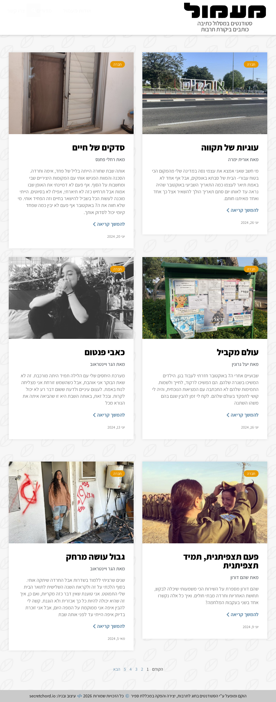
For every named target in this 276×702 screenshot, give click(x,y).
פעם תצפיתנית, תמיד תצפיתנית (221, 561)
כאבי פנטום (105, 352)
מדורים (44, 10)
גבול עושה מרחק (95, 556)
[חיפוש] (33, 22)
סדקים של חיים (98, 147)
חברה (251, 64)
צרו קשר (16, 10)
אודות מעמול (77, 10)
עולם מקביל (238, 352)
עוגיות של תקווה (230, 147)
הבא (116, 669)
